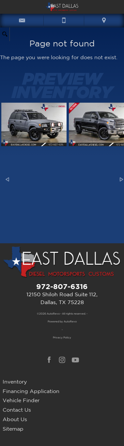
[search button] (5, 32)
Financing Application (31, 391)
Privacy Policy (62, 337)
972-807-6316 (62, 286)
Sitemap (13, 429)
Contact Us (17, 410)
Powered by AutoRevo (62, 321)
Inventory (15, 382)
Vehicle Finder (21, 400)
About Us (15, 419)
